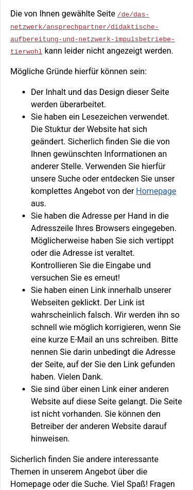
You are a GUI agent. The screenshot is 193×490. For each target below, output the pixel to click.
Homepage (156, 191)
